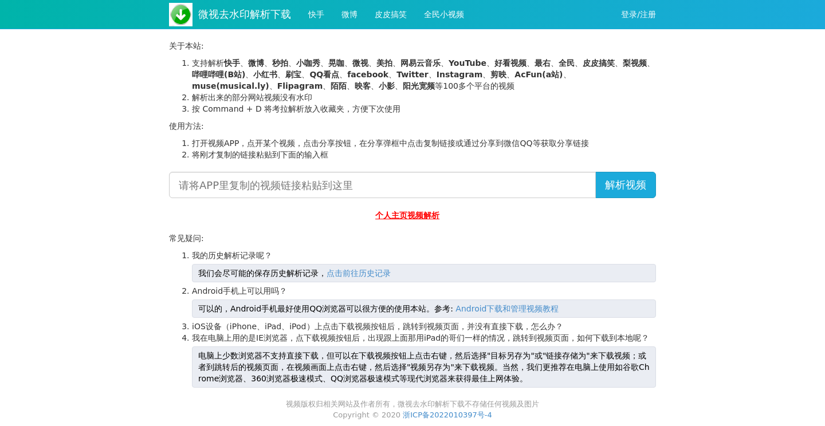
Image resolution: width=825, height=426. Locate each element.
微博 (349, 14)
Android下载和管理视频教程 (507, 308)
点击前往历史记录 (359, 273)
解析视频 (625, 185)
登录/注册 (638, 14)
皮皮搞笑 (391, 14)
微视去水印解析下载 (244, 14)
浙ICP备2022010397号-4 (447, 415)
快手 (316, 14)
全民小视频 (444, 14)
